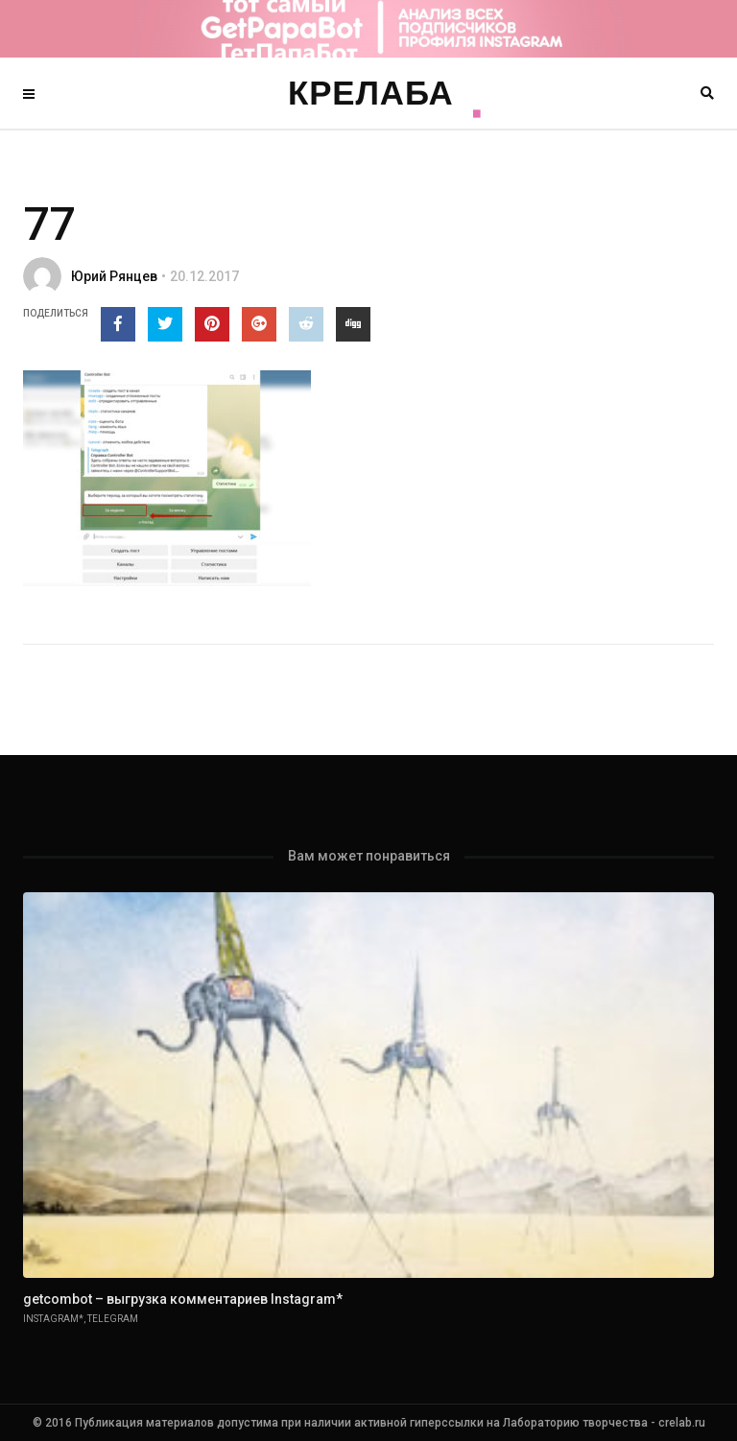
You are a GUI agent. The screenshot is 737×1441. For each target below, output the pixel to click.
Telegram (112, 1318)
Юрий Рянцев (114, 276)
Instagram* (53, 1318)
